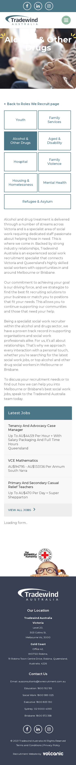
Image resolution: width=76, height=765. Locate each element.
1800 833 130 (44, 701)
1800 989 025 (45, 695)
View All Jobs (19, 510)
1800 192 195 (44, 688)
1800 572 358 (44, 715)
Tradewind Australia (21, 20)
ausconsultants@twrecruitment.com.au (42, 681)
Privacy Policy (51, 745)
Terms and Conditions (29, 745)
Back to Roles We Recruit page (31, 104)
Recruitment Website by (33, 753)
